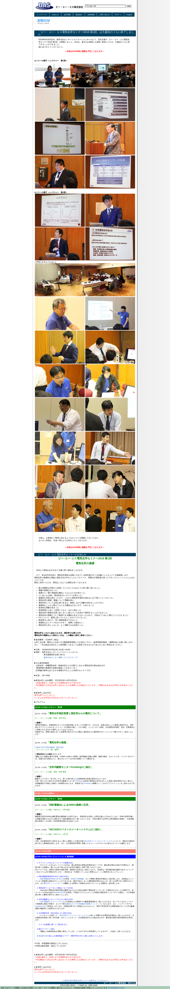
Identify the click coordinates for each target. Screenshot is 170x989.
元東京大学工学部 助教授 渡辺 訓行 (49, 747)
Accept (111, 988)
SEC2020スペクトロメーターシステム (99, 841)
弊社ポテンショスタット (53, 883)
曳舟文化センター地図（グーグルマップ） (61, 657)
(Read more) (119, 988)
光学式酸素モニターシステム (51, 902)
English (129, 15)
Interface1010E (60, 892)
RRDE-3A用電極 (77, 879)
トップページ (42, 15)
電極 (52, 929)
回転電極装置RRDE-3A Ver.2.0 (52, 879)
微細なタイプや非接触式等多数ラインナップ (83, 904)
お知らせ (55, 15)
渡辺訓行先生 (43, 936)
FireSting (78, 781)
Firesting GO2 (40, 906)
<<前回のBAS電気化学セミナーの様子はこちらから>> (85, 980)
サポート (118, 15)
